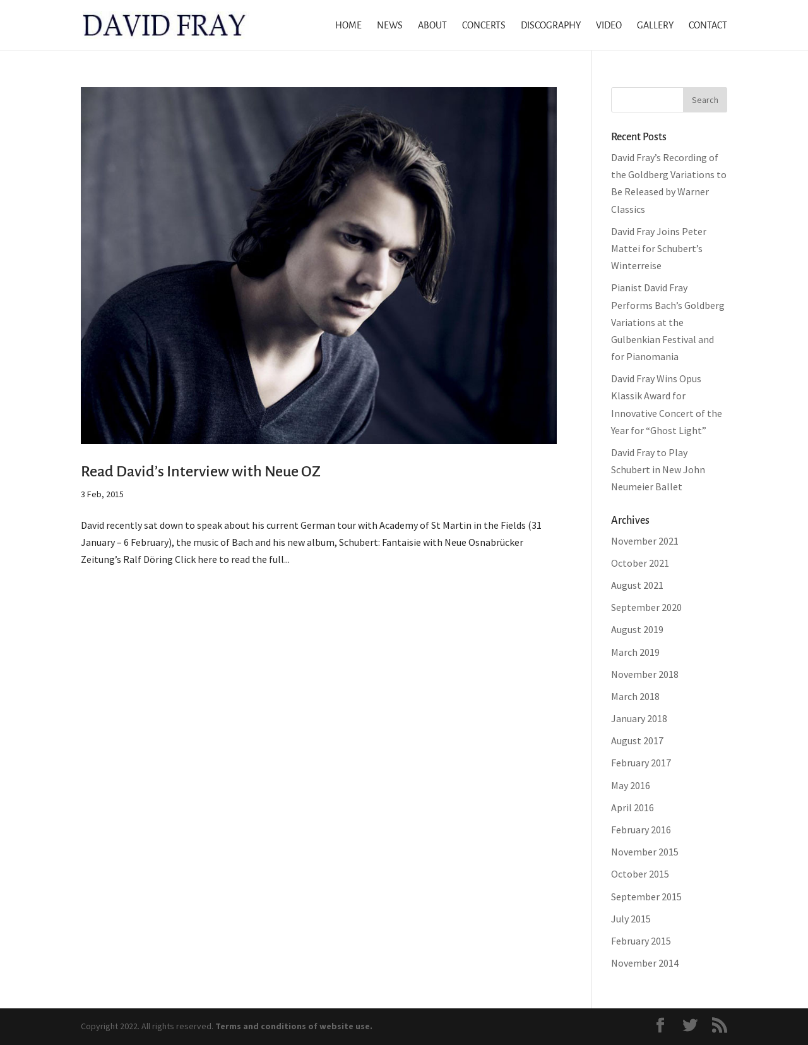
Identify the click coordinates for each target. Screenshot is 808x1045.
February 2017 (641, 762)
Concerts (484, 25)
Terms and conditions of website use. (293, 1026)
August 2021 (637, 585)
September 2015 (646, 896)
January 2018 (639, 718)
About (432, 25)
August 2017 (637, 740)
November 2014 (645, 963)
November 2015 (645, 851)
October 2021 (640, 563)
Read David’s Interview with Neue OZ (201, 471)
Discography (551, 25)
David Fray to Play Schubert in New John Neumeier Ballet (658, 469)
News (390, 25)
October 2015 (640, 873)
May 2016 (630, 785)
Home (348, 25)
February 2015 (641, 940)
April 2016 (632, 807)
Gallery (655, 25)
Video (609, 25)
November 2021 (645, 541)
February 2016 (641, 829)
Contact (708, 25)
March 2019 (635, 652)
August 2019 (637, 629)
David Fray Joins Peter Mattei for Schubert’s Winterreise (658, 248)
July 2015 (631, 918)
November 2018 (645, 674)
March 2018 (635, 696)
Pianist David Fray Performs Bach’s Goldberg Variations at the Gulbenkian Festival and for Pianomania (668, 322)
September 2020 (646, 607)
